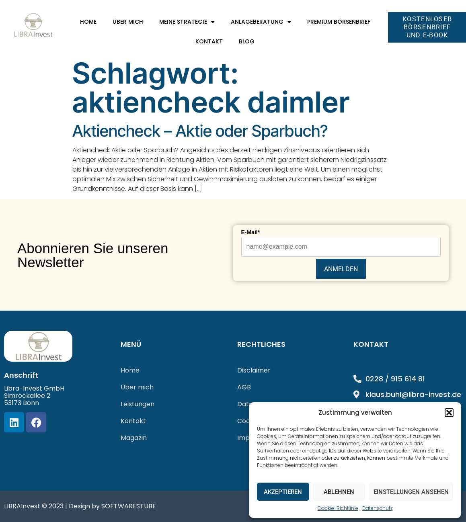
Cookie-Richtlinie (338, 508)
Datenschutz (377, 508)
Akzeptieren (283, 491)
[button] (449, 413)
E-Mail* (250, 232)
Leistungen (137, 404)
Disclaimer (254, 370)
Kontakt (209, 41)
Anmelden (341, 269)
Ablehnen (339, 491)
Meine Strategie (187, 22)
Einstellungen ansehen (411, 491)
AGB (244, 387)
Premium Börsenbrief (338, 22)
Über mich (128, 22)
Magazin (134, 437)
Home (88, 22)
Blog (247, 41)
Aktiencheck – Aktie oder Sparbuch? (200, 131)
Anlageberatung (261, 22)
